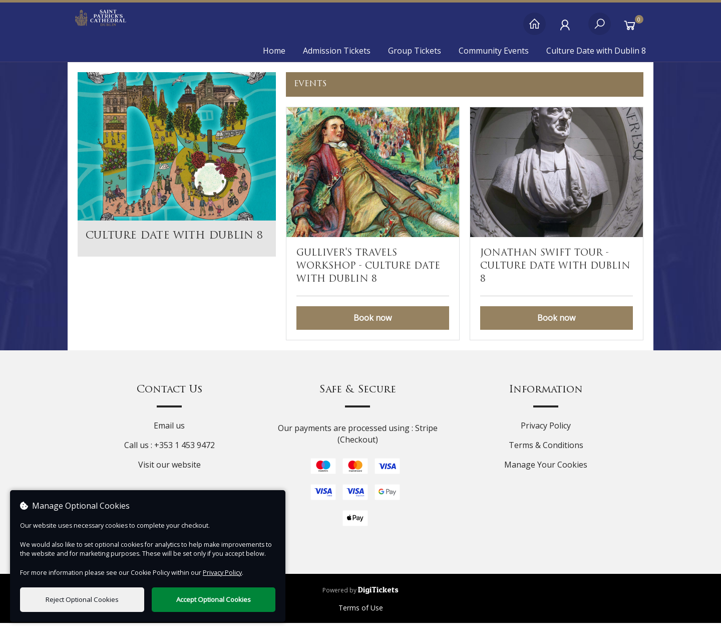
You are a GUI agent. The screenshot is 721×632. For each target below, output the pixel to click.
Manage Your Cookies (545, 473)
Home (274, 50)
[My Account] (567, 29)
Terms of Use (360, 616)
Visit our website (169, 473)
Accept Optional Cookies (213, 599)
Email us (169, 434)
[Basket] (632, 29)
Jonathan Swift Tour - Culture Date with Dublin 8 (555, 275)
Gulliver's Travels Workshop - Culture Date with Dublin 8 (368, 275)
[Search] (599, 29)
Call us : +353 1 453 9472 (169, 453)
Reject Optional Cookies (82, 599)
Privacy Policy (546, 434)
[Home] (534, 29)
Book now (372, 326)
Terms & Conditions (546, 453)
